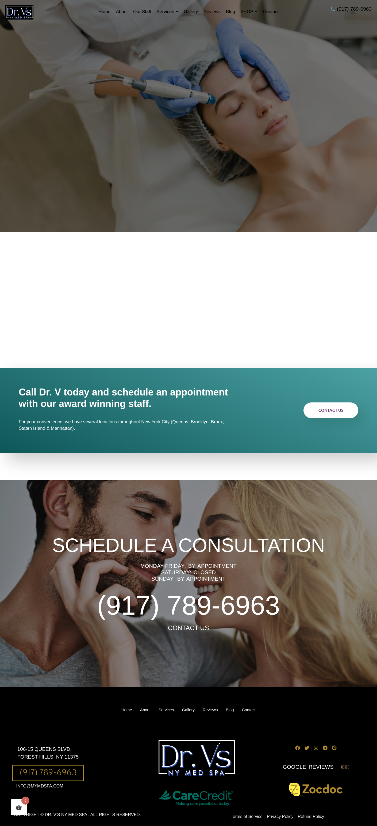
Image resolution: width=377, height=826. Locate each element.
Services (166, 709)
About (145, 709)
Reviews (210, 709)
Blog (230, 709)
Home (126, 709)
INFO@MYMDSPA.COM (39, 786)
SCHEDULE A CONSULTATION (188, 545)
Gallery (188, 709)
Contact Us (330, 410)
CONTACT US (188, 627)
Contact (249, 709)
